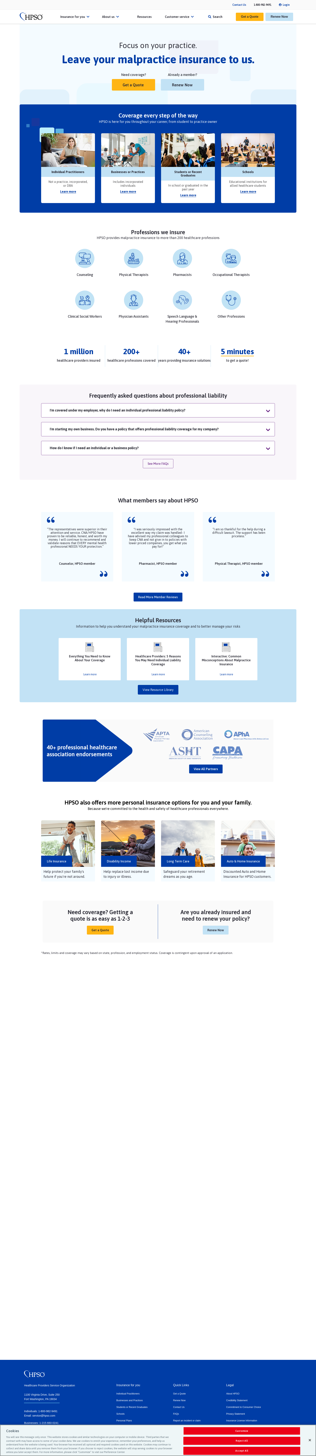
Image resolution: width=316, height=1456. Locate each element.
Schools (120, 1414)
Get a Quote (250, 16)
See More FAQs (158, 463)
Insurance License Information (241, 1420)
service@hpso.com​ (43, 1415)
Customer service (180, 16)
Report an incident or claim (187, 1420)
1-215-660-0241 (49, 1422)
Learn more (68, 191)
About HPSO (232, 1393)
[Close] (310, 1440)
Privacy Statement (235, 1414)
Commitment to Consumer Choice (243, 1407)
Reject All (242, 1440)
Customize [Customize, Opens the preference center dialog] (241, 1430)
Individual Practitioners (128, 1393)
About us (111, 16)
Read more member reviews (158, 597)
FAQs (176, 1414)
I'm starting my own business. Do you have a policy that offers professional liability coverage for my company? (134, 429)
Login (286, 4)
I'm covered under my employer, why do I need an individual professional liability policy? (117, 410)
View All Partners (206, 769)
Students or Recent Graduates (131, 1407)
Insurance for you (75, 16)
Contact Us (239, 4)
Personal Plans (124, 1420)
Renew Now (279, 16)
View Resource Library (158, 689)
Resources (144, 16)
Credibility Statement (237, 1400)
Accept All (241, 1450)
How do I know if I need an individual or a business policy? (94, 448)
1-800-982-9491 (262, 4)
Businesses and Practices (129, 1400)
